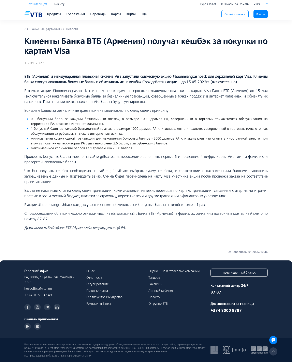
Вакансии (155, 284)
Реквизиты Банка (98, 303)
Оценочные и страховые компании (174, 271)
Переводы (98, 14)
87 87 (215, 292)
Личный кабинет (160, 290)
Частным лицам (37, 4)
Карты (116, 14)
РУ (266, 4)
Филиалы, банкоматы (235, 4)
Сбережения (75, 14)
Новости (154, 297)
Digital (131, 14)
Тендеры (154, 277)
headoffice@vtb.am (38, 288)
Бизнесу (59, 4)
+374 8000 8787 (226, 310)
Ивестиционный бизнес (239, 272)
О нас (90, 271)
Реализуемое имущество (104, 297)
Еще (144, 14)
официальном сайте (124, 214)
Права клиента (97, 290)
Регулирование (97, 284)
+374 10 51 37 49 (38, 295)
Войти (260, 14)
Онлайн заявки (235, 14)
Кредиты (54, 14)
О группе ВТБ (158, 303)
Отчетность (94, 277)
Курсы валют (208, 4)
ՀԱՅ (257, 4)
